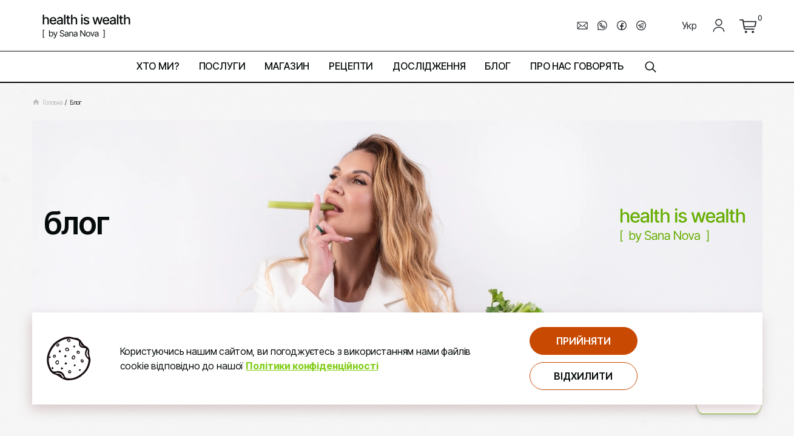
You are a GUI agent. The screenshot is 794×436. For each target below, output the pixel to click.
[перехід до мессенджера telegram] (641, 25)
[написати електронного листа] (583, 25)
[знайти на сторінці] (650, 66)
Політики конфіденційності (312, 366)
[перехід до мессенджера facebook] (621, 25)
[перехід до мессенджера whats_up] (602, 25)
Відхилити (583, 376)
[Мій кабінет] (718, 25)
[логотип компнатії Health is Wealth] (86, 25)
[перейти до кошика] (747, 25)
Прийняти (583, 341)
